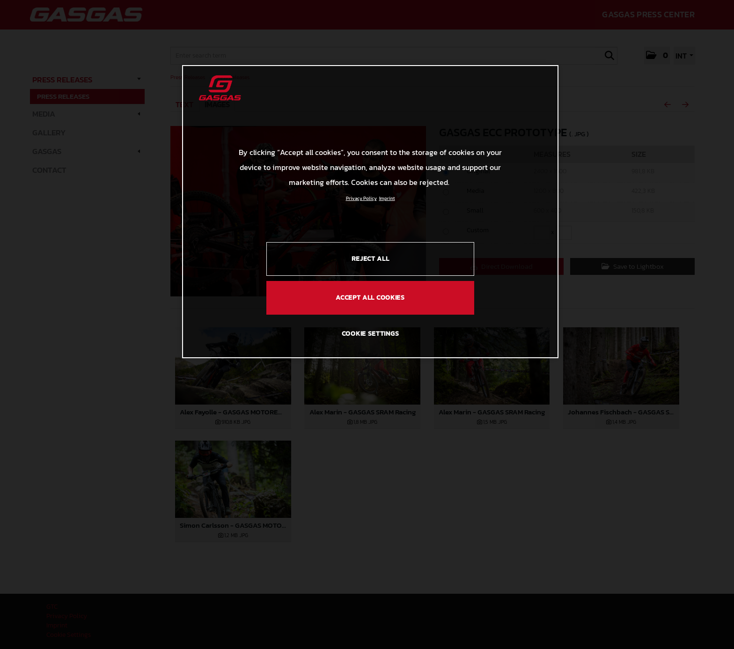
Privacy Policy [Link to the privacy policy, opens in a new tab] (361, 198)
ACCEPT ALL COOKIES (370, 297)
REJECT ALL (370, 259)
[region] (370, 211)
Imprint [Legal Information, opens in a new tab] (387, 198)
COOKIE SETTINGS (370, 334)
